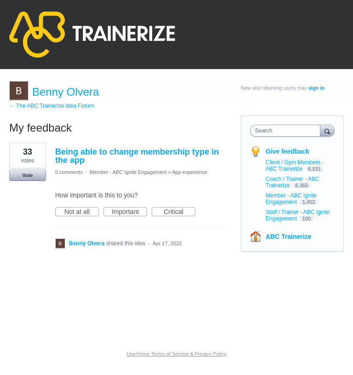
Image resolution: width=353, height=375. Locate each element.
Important (129, 212)
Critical (179, 212)
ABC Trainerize (289, 236)
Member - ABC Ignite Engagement (128, 172)
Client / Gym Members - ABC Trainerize (295, 165)
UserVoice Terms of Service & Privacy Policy (177, 354)
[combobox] (287, 130)
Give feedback (287, 151)
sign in (316, 88)
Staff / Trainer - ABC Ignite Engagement (298, 215)
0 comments (69, 172)
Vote (27, 175)
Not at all (81, 212)
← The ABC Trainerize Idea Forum (51, 106)
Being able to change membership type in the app (137, 156)
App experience (189, 172)
